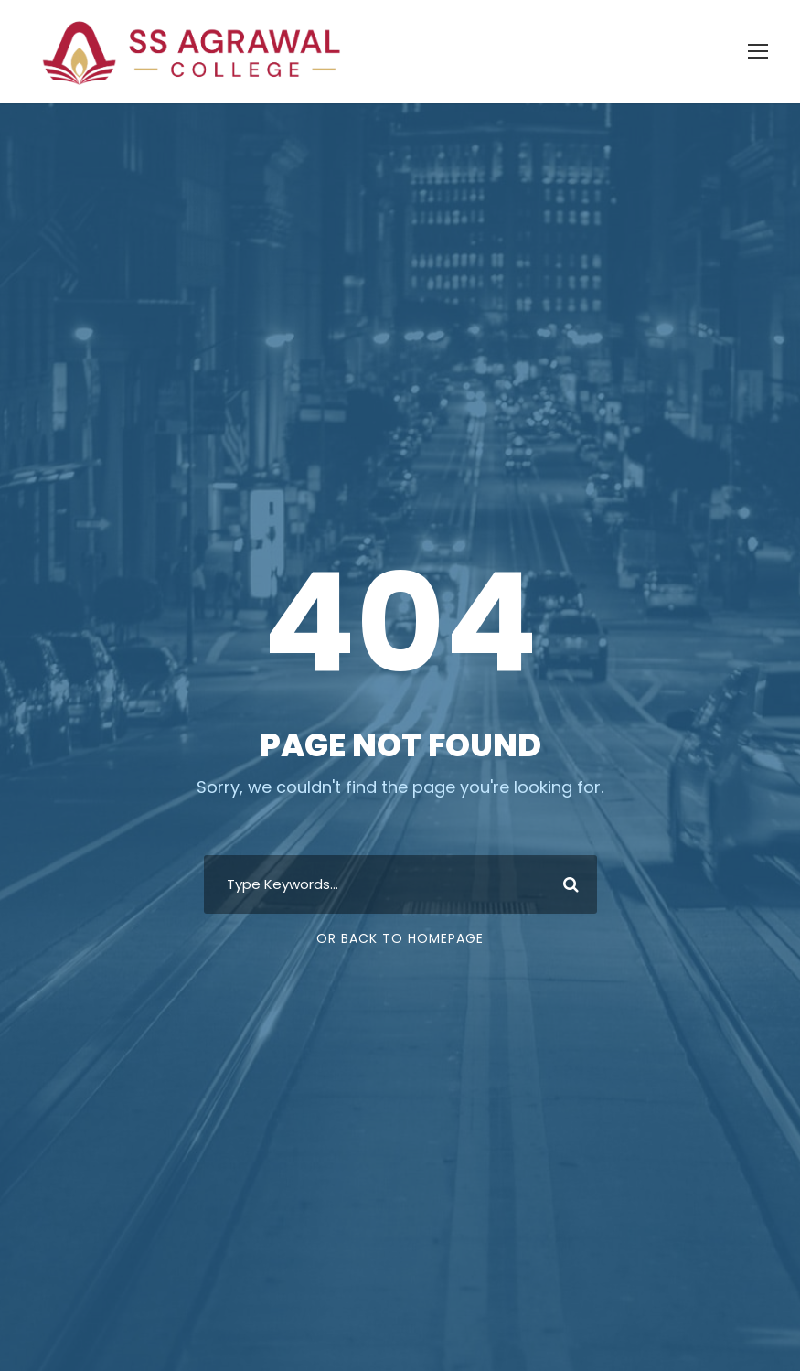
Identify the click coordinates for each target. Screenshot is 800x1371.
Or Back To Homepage (400, 920)
